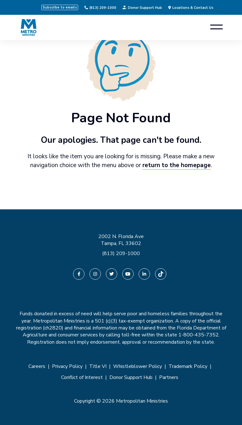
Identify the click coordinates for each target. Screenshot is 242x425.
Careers (36, 366)
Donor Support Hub (142, 7)
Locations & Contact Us (190, 7)
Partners (168, 377)
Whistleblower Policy (137, 366)
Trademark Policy (188, 366)
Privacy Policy (67, 366)
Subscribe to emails (60, 7)
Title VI (98, 366)
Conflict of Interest (82, 377)
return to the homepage (176, 165)
